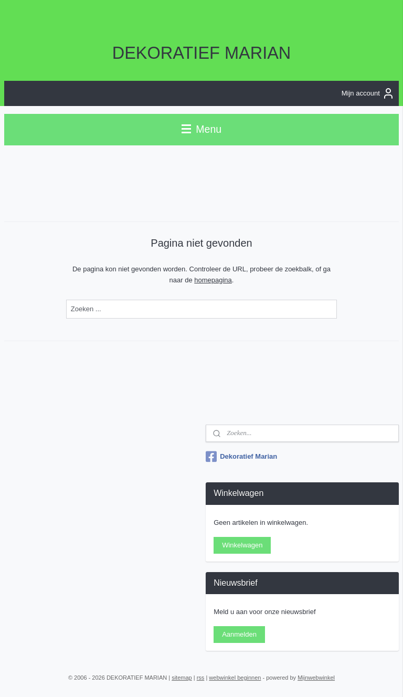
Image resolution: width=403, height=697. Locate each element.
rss (201, 677)
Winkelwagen (242, 545)
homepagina (213, 279)
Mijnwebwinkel (316, 677)
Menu (201, 129)
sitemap (182, 677)
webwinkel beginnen (235, 677)
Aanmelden (239, 634)
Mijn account (368, 93)
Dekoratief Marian (241, 456)
